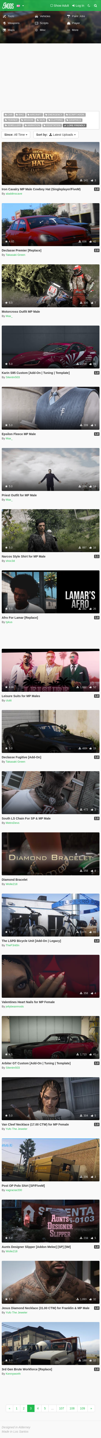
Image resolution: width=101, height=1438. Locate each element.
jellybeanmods (15, 1006)
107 (61, 1408)
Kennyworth (13, 1373)
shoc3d (10, 560)
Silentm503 (13, 377)
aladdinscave (14, 193)
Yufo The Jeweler (16, 1128)
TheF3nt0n (12, 945)
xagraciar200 (14, 1190)
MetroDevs (12, 822)
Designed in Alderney (16, 1427)
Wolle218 (11, 884)
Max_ (9, 316)
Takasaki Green (15, 254)
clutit (9, 700)
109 (82, 1408)
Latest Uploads (56, 134)
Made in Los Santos (15, 1431)
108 (71, 1408)
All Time (15, 134)
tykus (9, 622)
